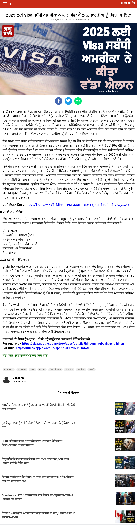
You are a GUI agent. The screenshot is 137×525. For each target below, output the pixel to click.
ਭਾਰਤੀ (91, 369)
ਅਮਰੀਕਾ (81, 369)
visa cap (22, 369)
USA (32, 369)
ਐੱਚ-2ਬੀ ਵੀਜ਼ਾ (55, 369)
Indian (42, 369)
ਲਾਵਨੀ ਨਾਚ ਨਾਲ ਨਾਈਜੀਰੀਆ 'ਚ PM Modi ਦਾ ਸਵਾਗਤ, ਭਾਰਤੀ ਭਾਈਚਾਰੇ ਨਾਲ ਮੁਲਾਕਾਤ (79, 205)
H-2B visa (8, 369)
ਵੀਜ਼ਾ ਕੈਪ (69, 369)
